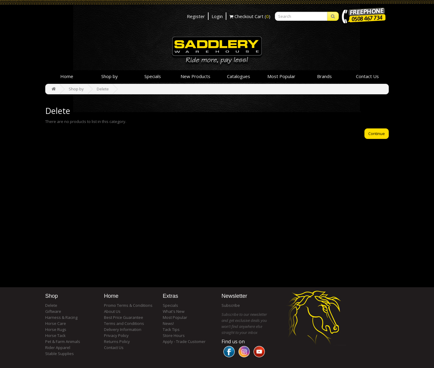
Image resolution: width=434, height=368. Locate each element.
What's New (173, 311)
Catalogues (238, 76)
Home (66, 76)
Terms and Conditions (124, 323)
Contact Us (367, 76)
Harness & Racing (61, 317)
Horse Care (55, 323)
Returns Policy (117, 341)
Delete (103, 89)
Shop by (109, 76)
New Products (195, 76)
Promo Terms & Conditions (128, 305)
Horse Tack (55, 335)
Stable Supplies (59, 353)
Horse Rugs (55, 329)
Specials (152, 76)
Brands (324, 76)
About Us (112, 311)
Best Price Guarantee (123, 317)
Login (217, 16)
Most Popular (281, 76)
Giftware (53, 311)
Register (196, 16)
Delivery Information (122, 329)
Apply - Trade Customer (184, 341)
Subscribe (231, 305)
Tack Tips (171, 329)
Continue (376, 133)
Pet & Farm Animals (62, 341)
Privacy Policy (116, 335)
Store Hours (174, 335)
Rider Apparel (57, 347)
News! (168, 323)
